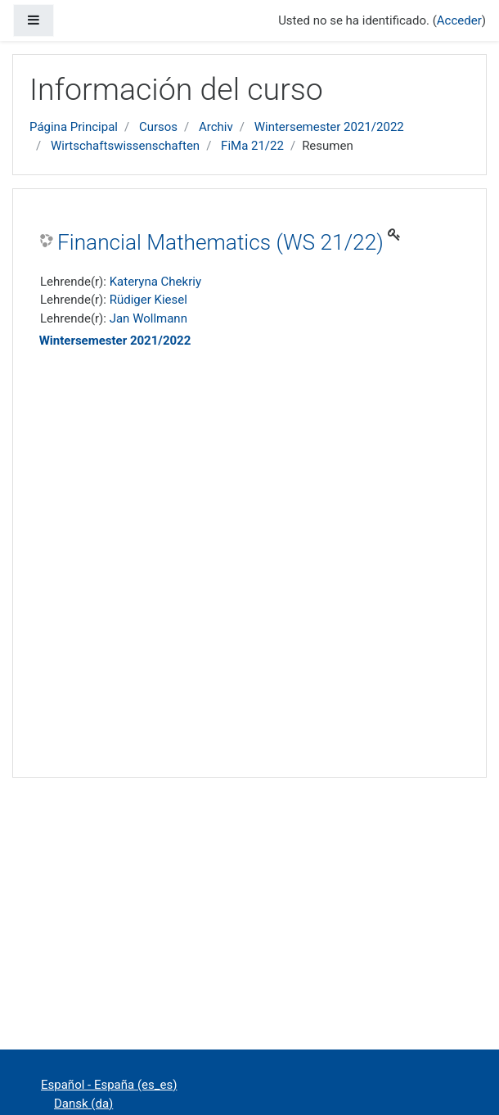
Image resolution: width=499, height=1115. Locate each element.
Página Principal (73, 127)
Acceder (459, 20)
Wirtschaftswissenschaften (125, 145)
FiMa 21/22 (252, 145)
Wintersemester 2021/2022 (329, 127)
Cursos (158, 127)
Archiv (216, 127)
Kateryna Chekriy (155, 281)
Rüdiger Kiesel (148, 299)
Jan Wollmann (148, 318)
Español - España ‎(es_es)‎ (109, 1084)
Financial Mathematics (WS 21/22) (220, 242)
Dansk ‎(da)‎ (83, 1103)
